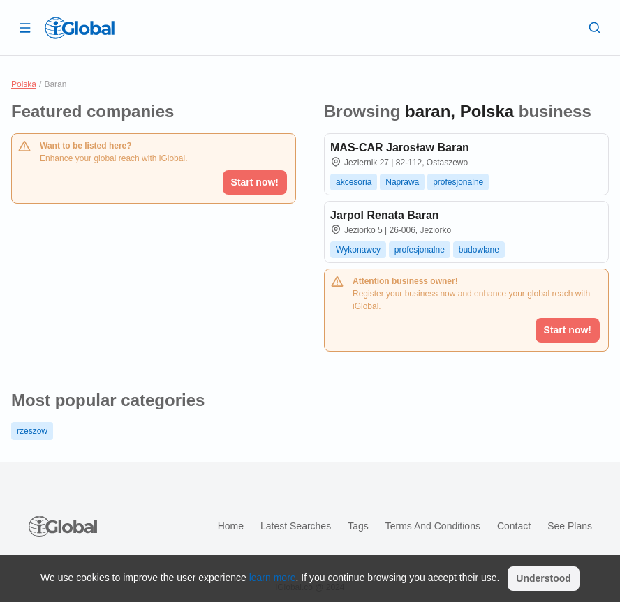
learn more (272, 577)
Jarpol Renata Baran (384, 215)
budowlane (479, 249)
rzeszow (32, 431)
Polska (23, 84)
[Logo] (80, 28)
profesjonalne (458, 182)
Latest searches (295, 526)
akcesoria (353, 182)
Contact (514, 526)
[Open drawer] (25, 27)
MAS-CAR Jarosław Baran (399, 147)
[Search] (595, 27)
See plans (569, 526)
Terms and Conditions (432, 526)
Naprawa (402, 182)
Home (231, 526)
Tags (358, 526)
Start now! (255, 182)
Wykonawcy (358, 249)
